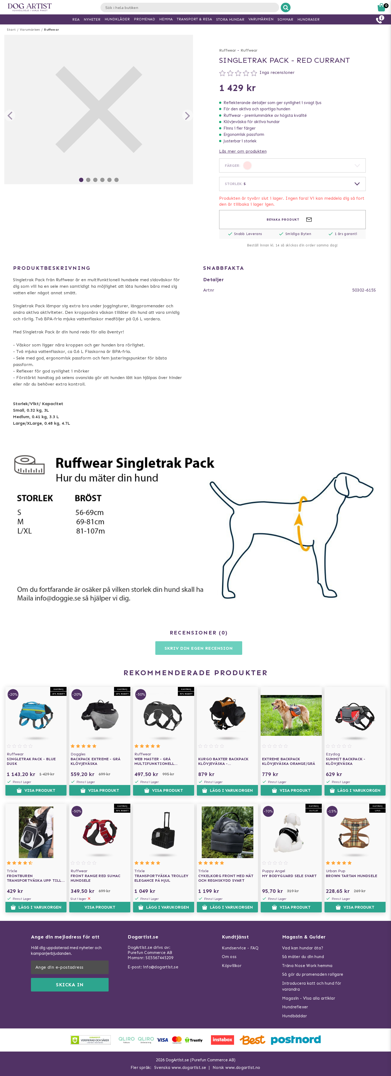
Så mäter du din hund (303, 956)
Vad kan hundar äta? (302, 948)
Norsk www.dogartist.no (236, 1067)
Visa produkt (36, 790)
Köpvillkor (231, 965)
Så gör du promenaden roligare (312, 974)
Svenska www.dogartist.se (180, 1067)
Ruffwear (51, 30)
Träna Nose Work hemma (307, 965)
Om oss (229, 956)
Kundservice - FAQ (240, 948)
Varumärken (30, 30)
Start (11, 30)
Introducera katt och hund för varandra (311, 986)
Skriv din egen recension (199, 648)
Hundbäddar (294, 1016)
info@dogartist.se (160, 967)
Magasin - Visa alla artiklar (308, 998)
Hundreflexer (295, 1007)
